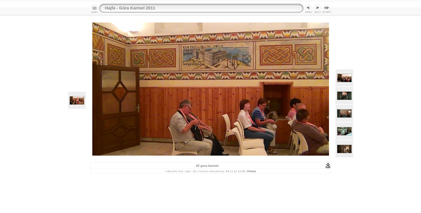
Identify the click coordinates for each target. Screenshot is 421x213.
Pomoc (251, 171)
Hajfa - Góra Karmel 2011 (130, 8)
